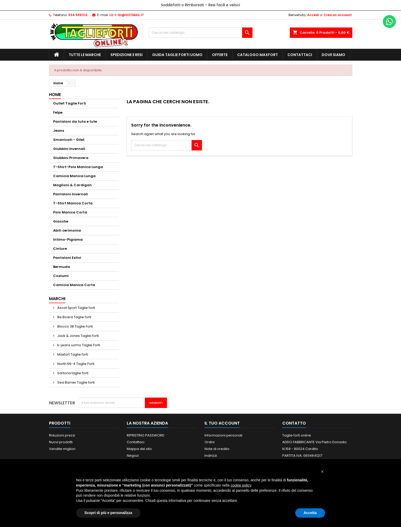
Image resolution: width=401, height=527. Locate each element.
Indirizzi (211, 455)
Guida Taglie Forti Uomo (177, 54)
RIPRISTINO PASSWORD (145, 435)
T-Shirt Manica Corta (73, 203)
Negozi (133, 455)
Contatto (294, 423)
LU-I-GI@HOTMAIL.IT (126, 15)
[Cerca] (200, 32)
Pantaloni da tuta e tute (75, 121)
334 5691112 (77, 15)
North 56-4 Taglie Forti (75, 363)
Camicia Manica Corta (74, 284)
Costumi (61, 275)
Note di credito (217, 448)
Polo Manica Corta (70, 212)
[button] (322, 471)
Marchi (57, 299)
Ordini (210, 442)
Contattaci (299, 54)
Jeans (58, 130)
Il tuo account (222, 423)
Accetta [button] (310, 513)
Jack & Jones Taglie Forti (78, 335)
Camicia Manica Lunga (74, 176)
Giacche (60, 221)
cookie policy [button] (240, 485)
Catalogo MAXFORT (257, 54)
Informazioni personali (223, 435)
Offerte (220, 54)
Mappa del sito (139, 448)
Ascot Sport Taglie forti (76, 307)
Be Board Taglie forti (74, 317)
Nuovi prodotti (61, 442)
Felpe (57, 112)
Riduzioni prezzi (62, 435)
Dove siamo (333, 54)
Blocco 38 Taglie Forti (75, 326)
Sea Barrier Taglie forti (76, 382)
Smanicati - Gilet (69, 139)
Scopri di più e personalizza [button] (108, 513)
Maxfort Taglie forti (72, 354)
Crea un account (337, 15)
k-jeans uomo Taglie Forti (78, 345)
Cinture (60, 248)
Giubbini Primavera (70, 157)
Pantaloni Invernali (70, 194)
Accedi (313, 15)
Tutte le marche (85, 54)
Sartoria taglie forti (72, 373)
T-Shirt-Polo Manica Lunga (78, 166)
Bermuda (61, 266)
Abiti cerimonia (67, 230)
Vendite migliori (62, 448)
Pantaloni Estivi (67, 257)
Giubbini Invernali (69, 148)
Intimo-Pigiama (68, 239)
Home (55, 95)
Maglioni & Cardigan (72, 185)
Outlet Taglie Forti (69, 103)
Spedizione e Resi (126, 54)
